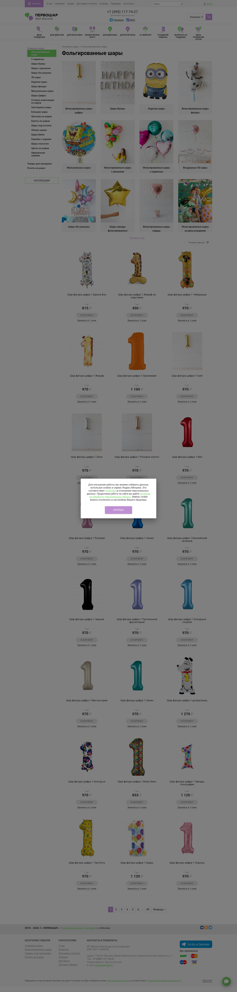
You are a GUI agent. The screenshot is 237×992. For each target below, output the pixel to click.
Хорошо (118, 509)
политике (110, 490)
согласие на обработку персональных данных (119, 495)
